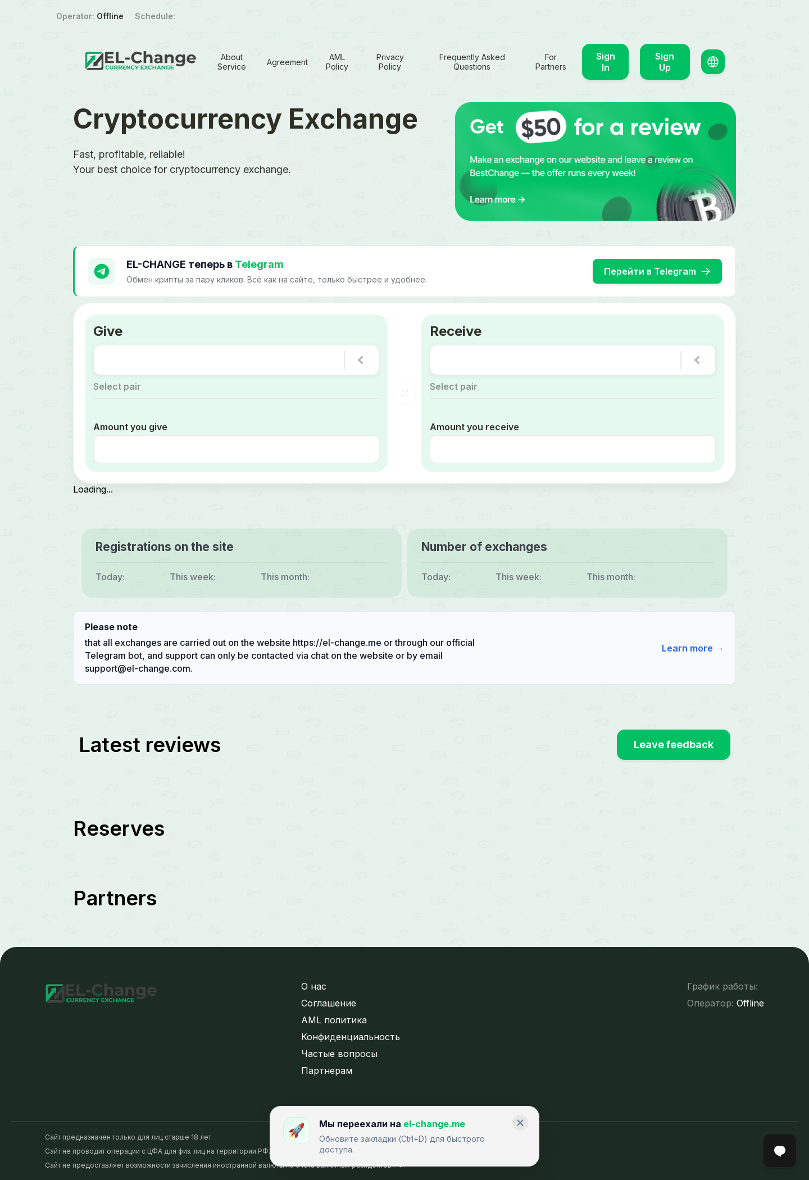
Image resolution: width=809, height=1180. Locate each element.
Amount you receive (474, 425)
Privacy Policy (390, 61)
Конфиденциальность (350, 1035)
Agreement (287, 62)
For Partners (550, 61)
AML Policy (337, 61)
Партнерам (326, 1069)
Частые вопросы (339, 1052)
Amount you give (130, 425)
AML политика (334, 1018)
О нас (313, 985)
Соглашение (328, 1002)
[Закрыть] (520, 1123)
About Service (231, 61)
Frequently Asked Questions (472, 61)
